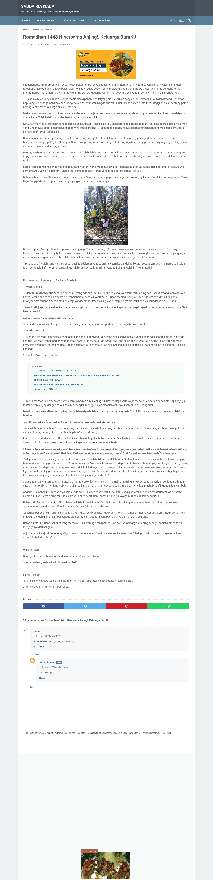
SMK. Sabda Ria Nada (159, 337)
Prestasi (168, 327)
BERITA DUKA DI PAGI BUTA (47, 448)
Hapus (41, 759)
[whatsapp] (121, 719)
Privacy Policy (106, 869)
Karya (169, 294)
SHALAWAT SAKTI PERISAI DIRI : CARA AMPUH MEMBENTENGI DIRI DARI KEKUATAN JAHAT (166, 165)
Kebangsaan (154, 299)
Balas (35, 759)
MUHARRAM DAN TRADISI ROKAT (166, 147)
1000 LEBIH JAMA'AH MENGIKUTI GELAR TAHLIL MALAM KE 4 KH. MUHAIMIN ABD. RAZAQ (76, 443)
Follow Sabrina (103, 15)
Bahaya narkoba (156, 288)
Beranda (27, 15)
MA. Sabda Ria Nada (176, 305)
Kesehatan (153, 305)
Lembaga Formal (47, 15)
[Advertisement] (168, 69)
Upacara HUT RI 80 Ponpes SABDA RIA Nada (167, 344)
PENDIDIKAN (175, 321)
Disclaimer (120, 869)
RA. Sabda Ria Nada (158, 332)
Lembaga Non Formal (75, 15)
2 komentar (65, 48)
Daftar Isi (92, 869)
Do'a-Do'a (153, 294)
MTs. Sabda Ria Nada (159, 316)
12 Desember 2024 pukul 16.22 (47, 748)
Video (151, 352)
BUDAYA (176, 288)
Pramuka (153, 327)
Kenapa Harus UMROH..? (45, 457)
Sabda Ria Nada (40, 3)
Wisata (164, 352)
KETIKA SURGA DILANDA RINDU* (165, 240)
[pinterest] (93, 719)
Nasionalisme (155, 321)
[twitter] (65, 719)
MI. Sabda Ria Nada (158, 310)
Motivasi (180, 310)
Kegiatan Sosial (175, 299)
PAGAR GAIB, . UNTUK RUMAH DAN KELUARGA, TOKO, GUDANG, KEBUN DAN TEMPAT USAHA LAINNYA (167, 187)
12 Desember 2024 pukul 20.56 (53, 779)
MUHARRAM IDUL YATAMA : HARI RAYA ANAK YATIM (58, 453)
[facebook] (37, 719)
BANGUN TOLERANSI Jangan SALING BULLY (55, 439)
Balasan (36, 766)
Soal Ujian (181, 337)
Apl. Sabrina (172, 283)
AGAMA (153, 283)
